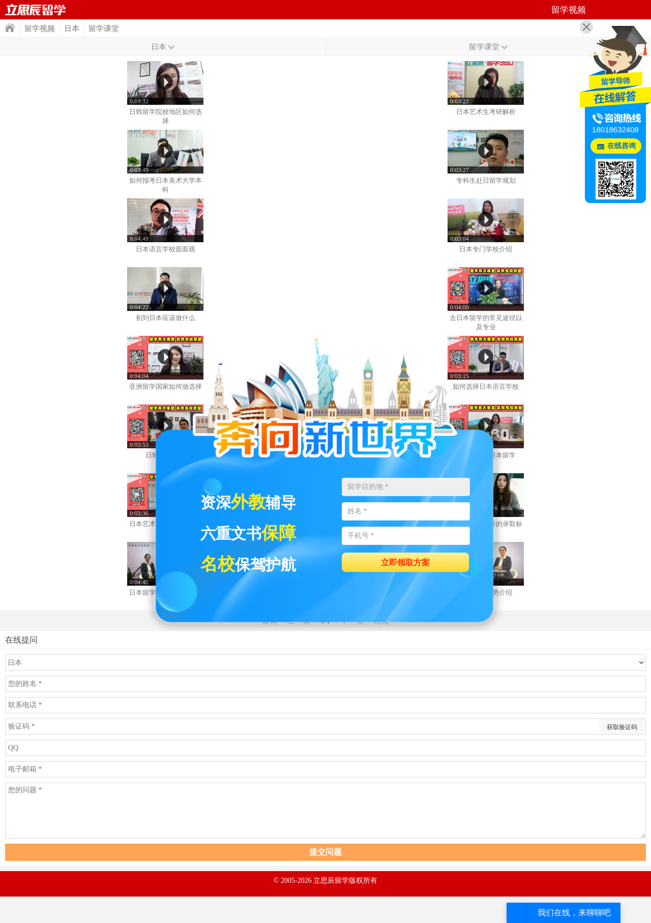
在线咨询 (621, 146)
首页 (35, 9)
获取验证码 (622, 727)
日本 (71, 28)
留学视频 (39, 28)
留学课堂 (103, 28)
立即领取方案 (405, 562)
